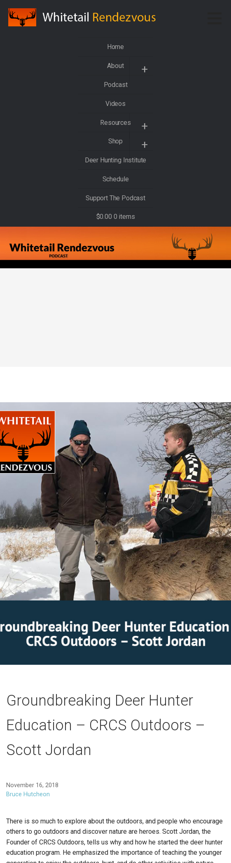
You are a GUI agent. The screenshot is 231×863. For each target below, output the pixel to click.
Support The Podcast (115, 198)
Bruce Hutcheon (28, 794)
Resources (115, 123)
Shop (115, 141)
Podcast (116, 85)
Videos (115, 104)
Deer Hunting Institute (115, 160)
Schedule (116, 179)
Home (115, 47)
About (115, 66)
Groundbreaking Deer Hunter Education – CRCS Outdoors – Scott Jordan (105, 725)
